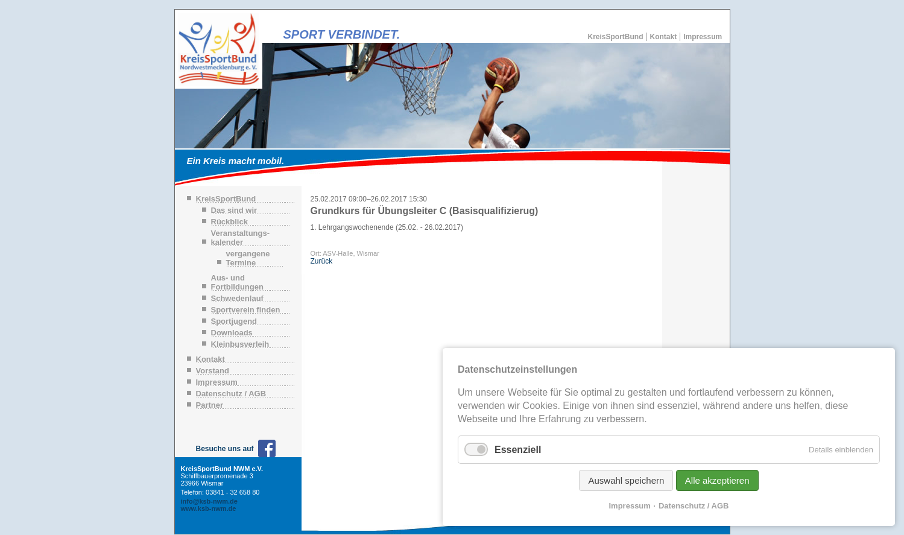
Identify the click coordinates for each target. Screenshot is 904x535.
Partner (210, 405)
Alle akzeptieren (717, 480)
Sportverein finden (245, 309)
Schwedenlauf (237, 298)
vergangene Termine (248, 258)
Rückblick (229, 221)
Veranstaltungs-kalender (240, 238)
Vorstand (212, 370)
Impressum (702, 37)
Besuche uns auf (225, 449)
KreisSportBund (615, 37)
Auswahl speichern (626, 480)
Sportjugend (234, 321)
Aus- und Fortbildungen (237, 282)
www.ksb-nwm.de (208, 508)
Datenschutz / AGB (231, 393)
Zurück (322, 261)
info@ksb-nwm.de (209, 501)
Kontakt (663, 37)
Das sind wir (234, 210)
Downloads (232, 332)
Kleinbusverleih (240, 344)
